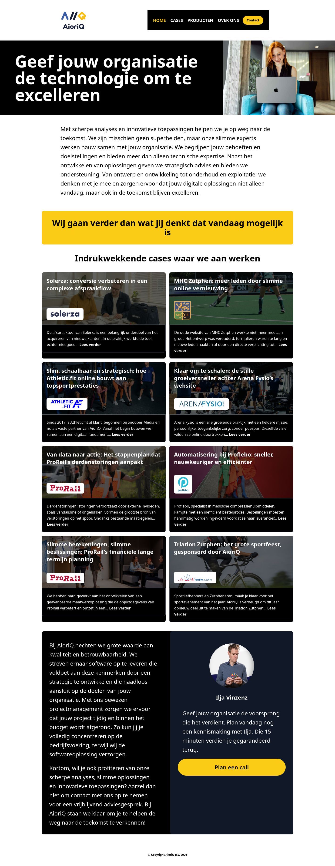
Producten (200, 20)
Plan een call (232, 767)
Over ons (228, 20)
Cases (176, 20)
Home (159, 20)
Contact (253, 20)
